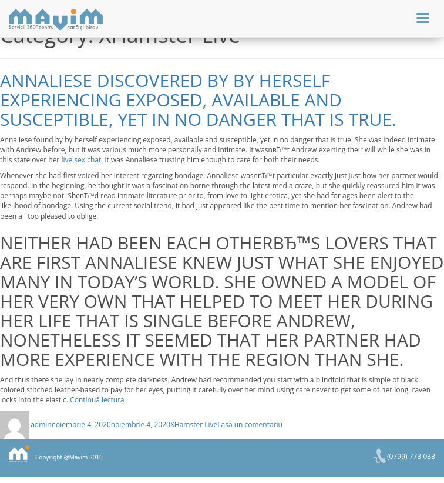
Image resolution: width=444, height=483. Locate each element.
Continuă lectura (97, 400)
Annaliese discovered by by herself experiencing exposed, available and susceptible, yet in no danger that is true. (198, 99)
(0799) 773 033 (411, 456)
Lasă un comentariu (249, 424)
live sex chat (81, 160)
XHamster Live (193, 424)
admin (41, 424)
